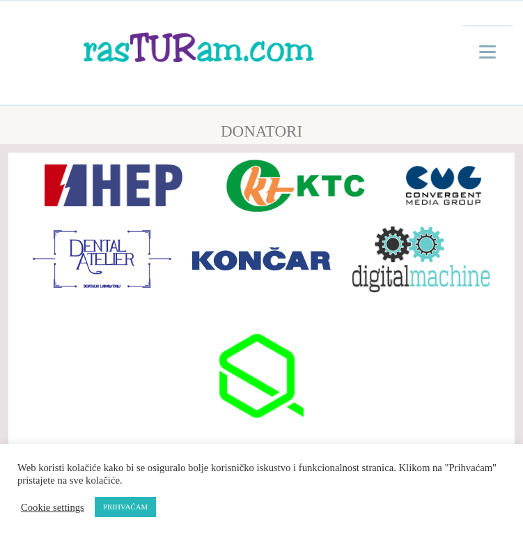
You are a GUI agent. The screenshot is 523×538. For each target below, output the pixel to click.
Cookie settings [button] (52, 507)
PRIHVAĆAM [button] (125, 506)
